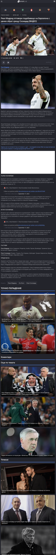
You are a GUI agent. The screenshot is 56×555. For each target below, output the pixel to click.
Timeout (4, 459)
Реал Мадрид (5, 67)
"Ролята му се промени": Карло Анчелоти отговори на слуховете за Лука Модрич (25, 424)
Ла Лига (21, 283)
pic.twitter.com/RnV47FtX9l (37, 191)
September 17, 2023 (23, 194)
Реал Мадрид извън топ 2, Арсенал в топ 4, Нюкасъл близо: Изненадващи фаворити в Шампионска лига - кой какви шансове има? (25, 393)
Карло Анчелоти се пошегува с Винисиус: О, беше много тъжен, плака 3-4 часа (27, 455)
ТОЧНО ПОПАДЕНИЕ (11, 288)
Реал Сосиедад (31, 283)
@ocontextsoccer (24, 191)
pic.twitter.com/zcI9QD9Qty (37, 225)
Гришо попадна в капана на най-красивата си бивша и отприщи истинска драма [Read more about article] (26, 491)
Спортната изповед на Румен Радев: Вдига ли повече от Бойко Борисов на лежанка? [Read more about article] (26, 522)
